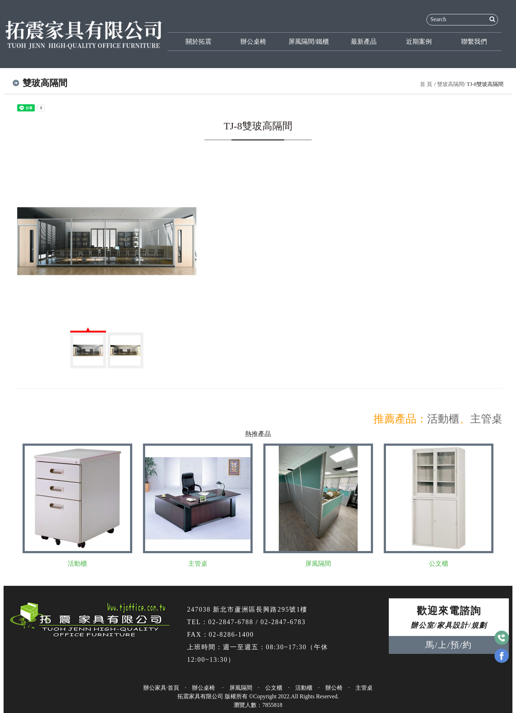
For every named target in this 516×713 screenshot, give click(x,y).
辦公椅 (334, 688)
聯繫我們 (474, 41)
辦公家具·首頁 (161, 688)
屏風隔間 (318, 563)
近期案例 (419, 41)
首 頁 (426, 84)
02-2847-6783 (283, 622)
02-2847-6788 (230, 622)
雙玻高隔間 (450, 84)
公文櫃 (438, 563)
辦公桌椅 (253, 41)
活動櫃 (443, 419)
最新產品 (364, 41)
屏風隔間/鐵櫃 (308, 41)
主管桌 (486, 419)
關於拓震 (198, 41)
